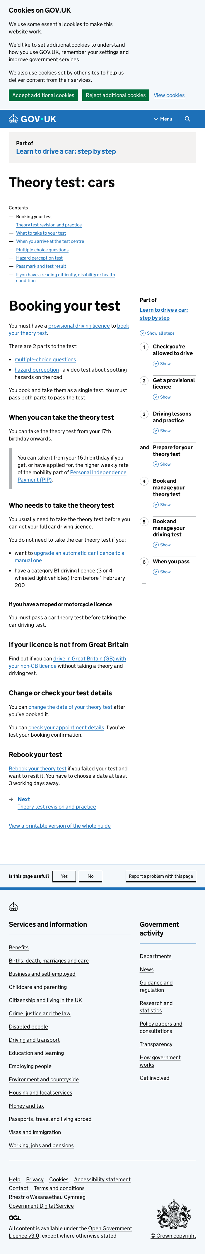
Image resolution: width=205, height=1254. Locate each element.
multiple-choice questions (45, 359)
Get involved (155, 1078)
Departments (156, 956)
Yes (68, 876)
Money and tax (26, 1105)
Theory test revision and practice (49, 225)
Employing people (30, 1066)
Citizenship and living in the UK (45, 1000)
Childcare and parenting (38, 987)
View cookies (169, 95)
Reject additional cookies (116, 95)
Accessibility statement (102, 1179)
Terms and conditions (59, 1188)
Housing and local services (40, 1092)
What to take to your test (41, 233)
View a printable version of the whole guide (60, 825)
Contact (18, 1188)
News (147, 969)
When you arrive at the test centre (50, 241)
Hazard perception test (39, 258)
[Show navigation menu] (163, 119)
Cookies (59, 1179)
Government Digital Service (41, 1205)
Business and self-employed (42, 973)
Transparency (156, 1044)
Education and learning (36, 1053)
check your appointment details (66, 727)
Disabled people (28, 1026)
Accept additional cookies (43, 95)
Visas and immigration (35, 1132)
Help (14, 1179)
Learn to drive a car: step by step (66, 151)
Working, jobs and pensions (41, 1145)
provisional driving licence (79, 325)
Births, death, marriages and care (49, 960)
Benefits (19, 947)
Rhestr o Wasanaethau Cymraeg (47, 1197)
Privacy (35, 1179)
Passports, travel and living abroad (50, 1119)
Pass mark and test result (41, 266)
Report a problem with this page (161, 876)
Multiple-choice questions (42, 250)
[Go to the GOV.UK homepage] (32, 118)
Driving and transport (34, 1039)
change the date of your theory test (70, 707)
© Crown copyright (173, 1235)
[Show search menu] (187, 119)
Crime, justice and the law (40, 1013)
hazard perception (37, 369)
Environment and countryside (44, 1079)
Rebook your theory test (37, 768)
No (95, 876)
